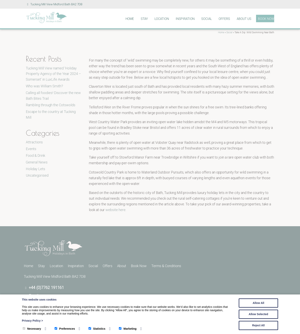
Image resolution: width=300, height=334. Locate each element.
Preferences (65, 328)
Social (206, 19)
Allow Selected (258, 314)
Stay (144, 19)
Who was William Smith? (44, 86)
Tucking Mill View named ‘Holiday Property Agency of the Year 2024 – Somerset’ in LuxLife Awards (53, 74)
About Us (244, 19)
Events (31, 149)
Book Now (266, 19)
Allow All (258, 302)
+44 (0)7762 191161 (46, 287)
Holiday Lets (35, 169)
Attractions (34, 142)
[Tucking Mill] (46, 22)
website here (115, 210)
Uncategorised (37, 175)
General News (37, 162)
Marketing (127, 328)
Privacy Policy (32, 320)
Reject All (258, 325)
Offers (224, 19)
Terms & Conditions (166, 266)
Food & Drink (35, 155)
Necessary (32, 328)
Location (162, 19)
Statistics (97, 328)
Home (130, 19)
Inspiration (185, 19)
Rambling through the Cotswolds (50, 105)
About (121, 266)
